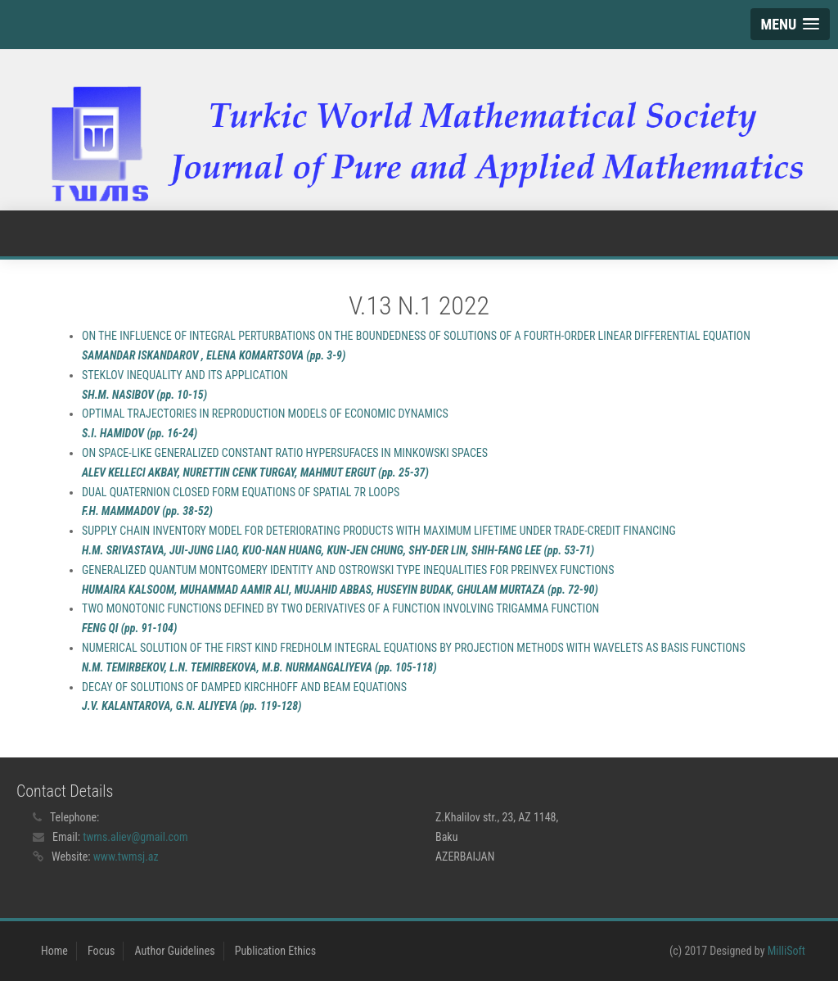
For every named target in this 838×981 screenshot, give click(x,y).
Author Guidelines (175, 950)
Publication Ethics (275, 950)
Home (54, 950)
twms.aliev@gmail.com (135, 836)
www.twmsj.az (126, 856)
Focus (101, 950)
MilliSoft (786, 950)
